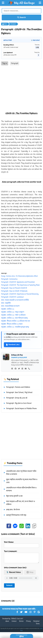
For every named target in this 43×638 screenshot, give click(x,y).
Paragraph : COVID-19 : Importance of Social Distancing (20, 294)
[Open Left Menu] (3, 3)
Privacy (28, 623)
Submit (9, 587)
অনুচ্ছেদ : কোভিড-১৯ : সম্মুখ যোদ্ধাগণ (12, 311)
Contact (14, 623)
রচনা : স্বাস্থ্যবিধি (6, 302)
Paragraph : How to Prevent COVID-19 (14, 288)
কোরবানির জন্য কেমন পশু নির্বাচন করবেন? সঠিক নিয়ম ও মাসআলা (20, 473)
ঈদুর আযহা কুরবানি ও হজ (13, 496)
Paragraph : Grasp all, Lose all (15, 397)
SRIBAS (13, 620)
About (7, 623)
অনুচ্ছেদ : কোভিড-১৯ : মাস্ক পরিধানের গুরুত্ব (14, 317)
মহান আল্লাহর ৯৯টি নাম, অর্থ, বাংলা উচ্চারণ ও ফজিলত (19, 503)
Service (21, 623)
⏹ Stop (29, 574)
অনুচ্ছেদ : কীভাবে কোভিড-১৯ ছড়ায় (11, 323)
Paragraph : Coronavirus (9, 279)
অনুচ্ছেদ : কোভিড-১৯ (7, 308)
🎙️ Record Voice (13, 574)
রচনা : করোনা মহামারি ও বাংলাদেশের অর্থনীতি (15, 299)
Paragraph (13, 24)
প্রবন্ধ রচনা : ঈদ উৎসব (12, 509)
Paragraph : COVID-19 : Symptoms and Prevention (18, 282)
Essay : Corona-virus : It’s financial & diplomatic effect (19, 276)
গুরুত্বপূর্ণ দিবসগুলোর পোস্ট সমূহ (15, 515)
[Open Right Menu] (40, 3)
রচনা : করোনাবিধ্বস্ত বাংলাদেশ (10, 305)
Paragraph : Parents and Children (17, 387)
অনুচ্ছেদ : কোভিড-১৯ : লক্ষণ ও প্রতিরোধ (13, 314)
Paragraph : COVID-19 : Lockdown (12, 297)
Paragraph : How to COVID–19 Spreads (14, 291)
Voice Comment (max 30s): (15, 569)
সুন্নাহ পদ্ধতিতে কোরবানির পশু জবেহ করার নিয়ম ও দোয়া (20, 481)
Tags (4, 63)
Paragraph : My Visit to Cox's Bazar (18, 403)
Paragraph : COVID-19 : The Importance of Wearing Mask (20, 285)
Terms (38, 625)
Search (21, 17)
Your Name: (21, 544)
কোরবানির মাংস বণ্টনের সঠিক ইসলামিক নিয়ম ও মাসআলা (20, 489)
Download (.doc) (13, 344)
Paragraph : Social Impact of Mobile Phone (20, 408)
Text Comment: (21, 557)
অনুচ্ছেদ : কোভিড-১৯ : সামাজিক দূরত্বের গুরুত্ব (15, 326)
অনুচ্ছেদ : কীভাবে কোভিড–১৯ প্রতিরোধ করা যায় (15, 320)
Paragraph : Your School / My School (18, 392)
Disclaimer (36, 623)
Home (4, 24)
